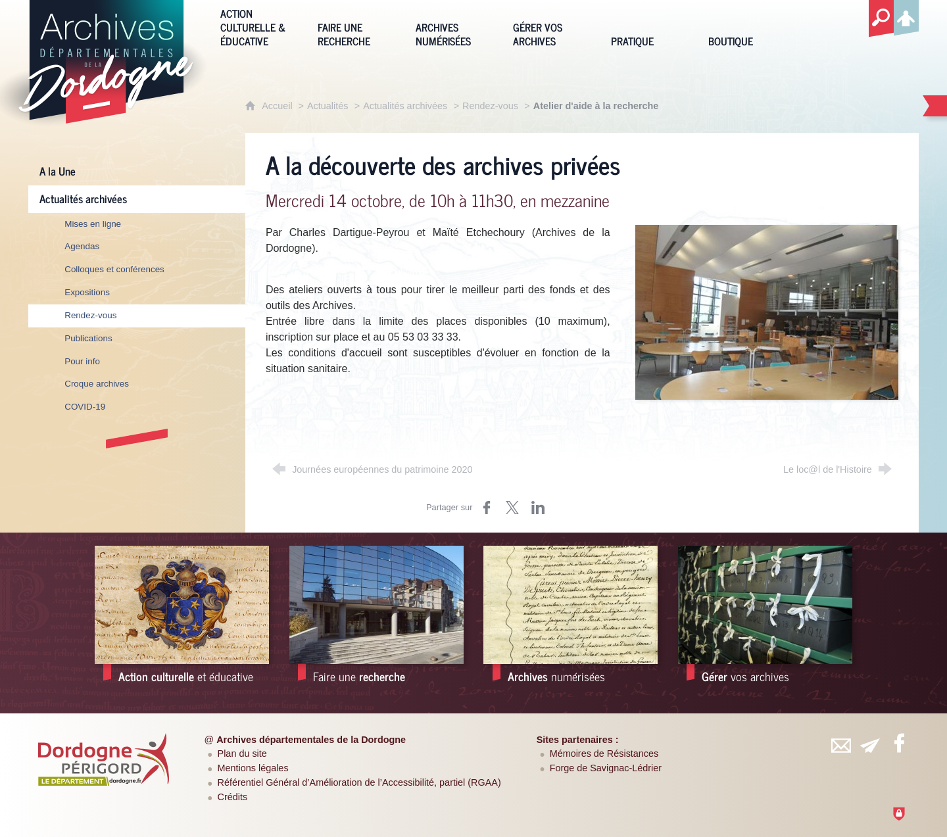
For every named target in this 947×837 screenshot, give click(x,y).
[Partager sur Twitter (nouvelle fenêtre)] (512, 507)
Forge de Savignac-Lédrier (606, 768)
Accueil (278, 106)
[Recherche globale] (881, 19)
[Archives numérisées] (454, 26)
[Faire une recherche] (356, 26)
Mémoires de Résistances (604, 753)
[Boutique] (747, 26)
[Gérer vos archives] (551, 26)
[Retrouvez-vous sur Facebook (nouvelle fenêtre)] (899, 743)
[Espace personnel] (906, 16)
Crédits (233, 797)
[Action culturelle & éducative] (259, 26)
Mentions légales (253, 768)
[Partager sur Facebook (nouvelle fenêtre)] (486, 507)
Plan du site (242, 753)
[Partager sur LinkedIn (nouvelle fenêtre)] (538, 507)
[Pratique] (649, 26)
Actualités (327, 106)
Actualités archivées (405, 106)
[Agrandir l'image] (766, 311)
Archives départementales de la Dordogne (311, 739)
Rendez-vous (490, 106)
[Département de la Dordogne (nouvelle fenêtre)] (104, 759)
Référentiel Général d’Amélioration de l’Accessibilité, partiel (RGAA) (359, 782)
